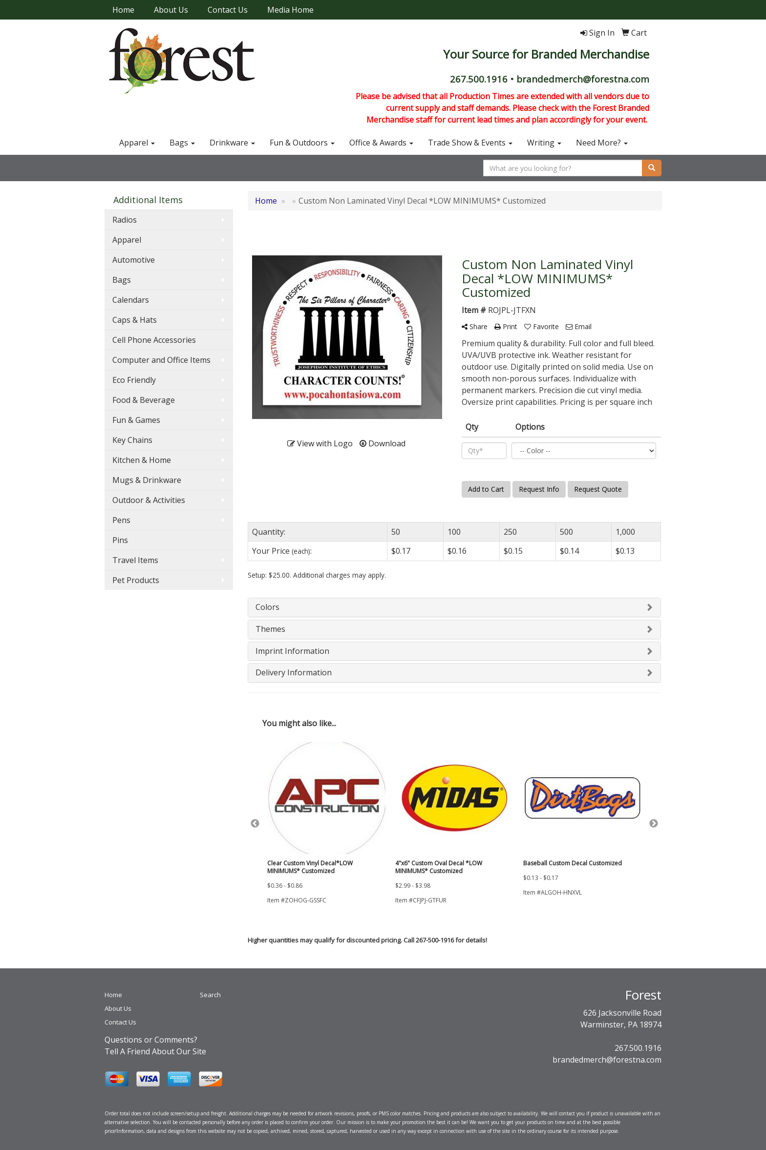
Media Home (290, 9)
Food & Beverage (143, 400)
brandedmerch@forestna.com (607, 1059)
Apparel (137, 142)
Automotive (133, 259)
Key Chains (132, 440)
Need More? (602, 142)
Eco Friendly (134, 380)
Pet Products (135, 580)
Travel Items (135, 560)
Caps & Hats (134, 319)
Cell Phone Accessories (154, 340)
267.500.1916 (638, 1048)
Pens (121, 520)
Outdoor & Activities (148, 500)
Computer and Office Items (161, 360)
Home (123, 9)
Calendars (130, 299)
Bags (182, 142)
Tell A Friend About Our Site (155, 1051)
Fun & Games (136, 420)
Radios (124, 219)
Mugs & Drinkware (146, 480)
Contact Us (228, 9)
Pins (120, 540)
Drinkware (232, 142)
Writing (544, 142)
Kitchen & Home (141, 460)
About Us (171, 9)
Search (210, 994)
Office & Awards (381, 142)
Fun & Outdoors (302, 142)
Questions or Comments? (151, 1039)
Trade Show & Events (470, 142)
